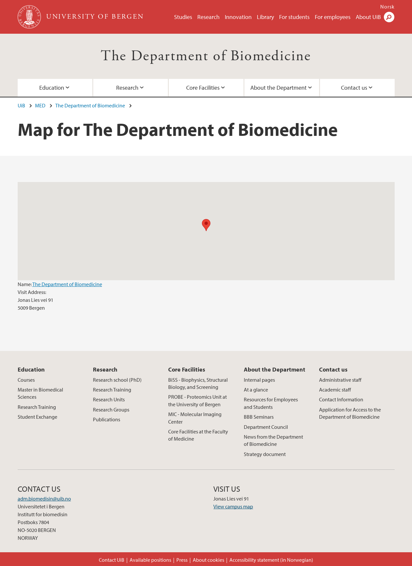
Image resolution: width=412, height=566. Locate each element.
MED (40, 105)
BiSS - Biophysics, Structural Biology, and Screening (198, 383)
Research (208, 17)
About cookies (208, 560)
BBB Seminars (259, 416)
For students (294, 17)
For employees (332, 17)
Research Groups (111, 409)
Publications (106, 419)
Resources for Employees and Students (271, 403)
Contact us (354, 87)
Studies (183, 17)
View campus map (233, 506)
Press (182, 560)
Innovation (238, 17)
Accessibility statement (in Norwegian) (271, 560)
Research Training (37, 407)
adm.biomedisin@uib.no (44, 498)
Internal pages (259, 379)
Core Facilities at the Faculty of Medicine (198, 435)
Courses (26, 379)
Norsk (387, 6)
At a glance (256, 389)
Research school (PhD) (117, 379)
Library (265, 17)
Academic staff (335, 389)
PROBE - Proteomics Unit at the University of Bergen (197, 400)
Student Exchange (37, 416)
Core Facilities (203, 87)
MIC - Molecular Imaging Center (195, 418)
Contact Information (341, 399)
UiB (21, 105)
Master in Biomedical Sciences (40, 393)
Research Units (109, 399)
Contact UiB (111, 560)
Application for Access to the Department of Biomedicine (350, 413)
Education (51, 87)
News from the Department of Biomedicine (273, 440)
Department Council (266, 427)
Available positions (150, 560)
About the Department (278, 87)
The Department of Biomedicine (206, 56)
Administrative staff (340, 379)
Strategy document (265, 454)
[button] (206, 225)
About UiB (368, 17)
